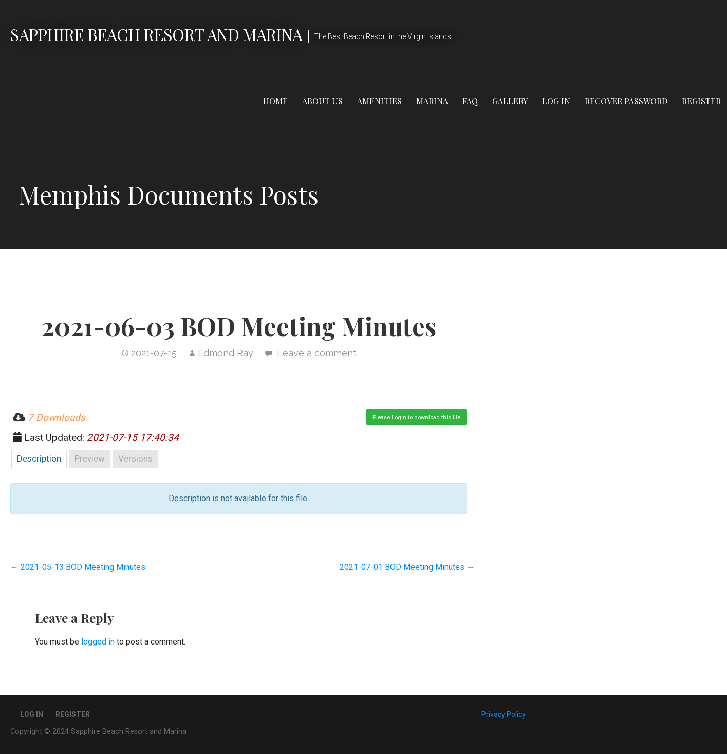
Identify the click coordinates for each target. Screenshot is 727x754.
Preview (89, 458)
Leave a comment (317, 352)
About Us (322, 101)
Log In (556, 101)
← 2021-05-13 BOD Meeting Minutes (77, 567)
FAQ (470, 101)
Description (39, 458)
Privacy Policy (503, 714)
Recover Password (626, 101)
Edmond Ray (225, 352)
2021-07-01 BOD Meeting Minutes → (407, 567)
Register (701, 101)
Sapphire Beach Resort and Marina (156, 34)
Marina (432, 101)
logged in (98, 642)
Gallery (510, 101)
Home (275, 101)
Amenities (379, 101)
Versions (135, 458)
